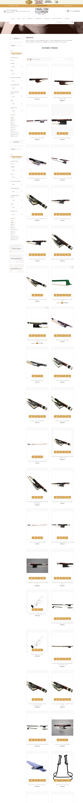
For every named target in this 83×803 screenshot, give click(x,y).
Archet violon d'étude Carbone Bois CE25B (62, 259)
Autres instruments (57, 18)
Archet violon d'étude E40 (62, 420)
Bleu (13, 120)
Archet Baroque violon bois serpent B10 (37, 97)
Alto (24, 18)
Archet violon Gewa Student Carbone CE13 (62, 623)
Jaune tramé (15, 132)
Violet (14, 129)
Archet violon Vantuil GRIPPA (62, 744)
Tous (13, 117)
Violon (18, 18)
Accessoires (47, 18)
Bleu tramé (15, 136)
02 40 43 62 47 (10, 12)
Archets (16, 38)
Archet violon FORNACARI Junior (37, 614)
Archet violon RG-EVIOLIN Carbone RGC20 (37, 744)
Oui (13, 60)
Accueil (13, 18)
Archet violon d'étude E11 (37, 380)
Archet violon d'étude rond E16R (37, 542)
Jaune (14, 127)
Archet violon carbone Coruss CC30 (62, 178)
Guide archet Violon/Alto (62, 784)
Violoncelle (30, 18)
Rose (13, 124)
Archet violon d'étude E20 (37, 420)
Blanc (14, 119)
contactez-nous (14, 5)
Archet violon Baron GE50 (37, 137)
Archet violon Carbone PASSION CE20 (37, 218)
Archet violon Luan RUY (37, 654)
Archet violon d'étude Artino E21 (62, 218)
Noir (13, 122)
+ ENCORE (66, 18)
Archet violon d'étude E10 (62, 340)
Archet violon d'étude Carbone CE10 (37, 299)
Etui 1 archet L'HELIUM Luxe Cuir (37, 784)
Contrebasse (38, 18)
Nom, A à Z (59, 59)
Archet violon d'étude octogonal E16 (37, 461)
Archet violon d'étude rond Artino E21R (62, 501)
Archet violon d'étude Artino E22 (37, 259)
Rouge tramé (15, 134)
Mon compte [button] (69, 5)
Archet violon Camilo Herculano (62, 137)
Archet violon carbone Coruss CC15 (37, 178)
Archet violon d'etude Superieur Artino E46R (62, 542)
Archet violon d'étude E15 (62, 380)
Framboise (15, 125)
